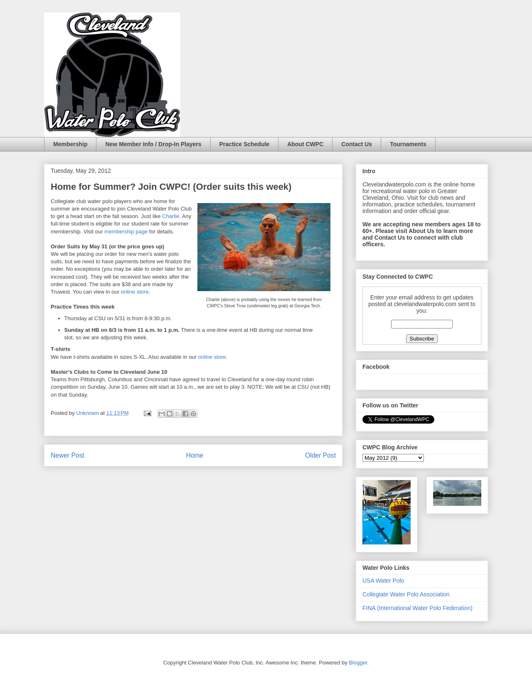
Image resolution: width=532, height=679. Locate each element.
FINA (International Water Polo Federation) (417, 608)
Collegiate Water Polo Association (406, 594)
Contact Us (356, 144)
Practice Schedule (244, 144)
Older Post (320, 455)
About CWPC (305, 144)
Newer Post (67, 455)
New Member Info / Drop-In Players (153, 144)
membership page (126, 231)
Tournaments (408, 144)
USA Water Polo (383, 580)
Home (195, 455)
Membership (70, 144)
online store (135, 292)
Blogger (358, 662)
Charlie (170, 216)
